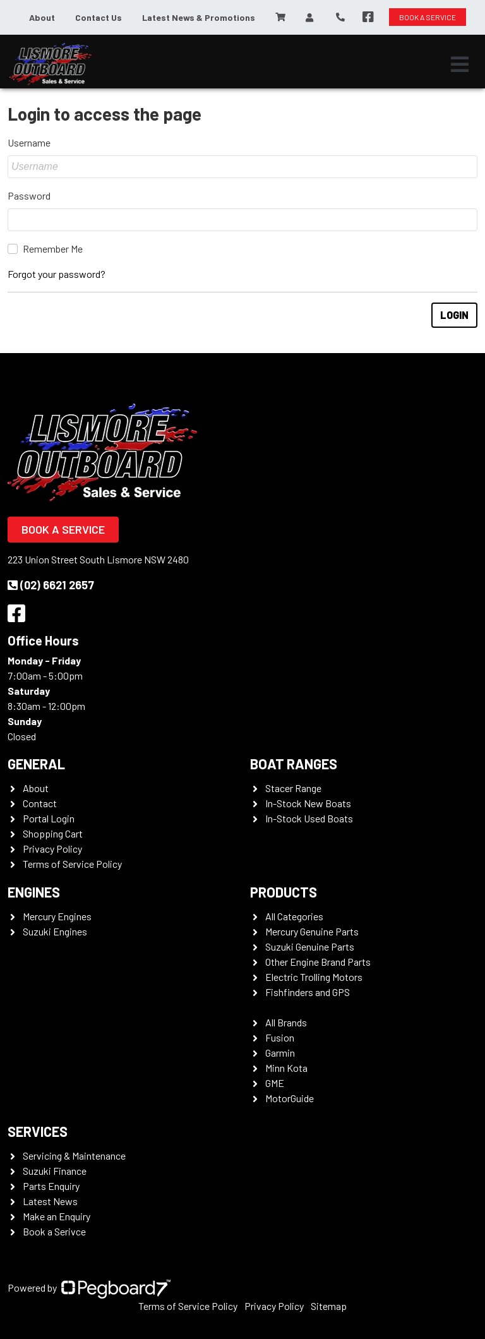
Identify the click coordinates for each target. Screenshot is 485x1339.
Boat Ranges (293, 763)
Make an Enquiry (56, 1216)
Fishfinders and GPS (307, 992)
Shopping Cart (53, 833)
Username (29, 142)
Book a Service (63, 529)
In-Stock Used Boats (309, 818)
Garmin (280, 1053)
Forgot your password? (56, 274)
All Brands (286, 1022)
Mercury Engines (57, 916)
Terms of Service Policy (72, 864)
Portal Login (49, 818)
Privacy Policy (52, 849)
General (36, 763)
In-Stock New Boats (308, 803)
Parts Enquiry (51, 1186)
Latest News (50, 1201)
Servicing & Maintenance (74, 1156)
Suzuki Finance (55, 1171)
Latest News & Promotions (198, 17)
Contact (40, 803)
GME (274, 1083)
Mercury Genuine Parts (312, 931)
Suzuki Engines (55, 931)
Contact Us (98, 17)
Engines (34, 892)
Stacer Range (293, 788)
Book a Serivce (54, 1231)
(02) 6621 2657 (51, 585)
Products (283, 892)
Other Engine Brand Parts (318, 962)
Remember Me (53, 249)
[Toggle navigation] (460, 64)
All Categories (294, 916)
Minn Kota (286, 1068)
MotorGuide (289, 1098)
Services (38, 1131)
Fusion (279, 1037)
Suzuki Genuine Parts (309, 946)
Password (29, 195)
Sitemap (329, 1306)
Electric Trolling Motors (313, 977)
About (42, 17)
